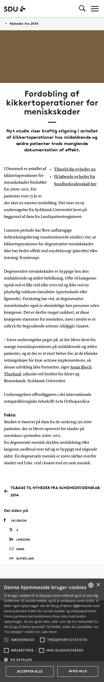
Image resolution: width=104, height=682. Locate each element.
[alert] (52, 630)
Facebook (15, 520)
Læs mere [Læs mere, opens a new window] (49, 632)
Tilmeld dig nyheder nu (75, 169)
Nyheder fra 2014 (24, 23)
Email (17, 549)
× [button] (98, 585)
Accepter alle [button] (29, 671)
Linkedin (19, 539)
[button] (6, 640)
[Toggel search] (82, 8)
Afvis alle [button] (78, 671)
